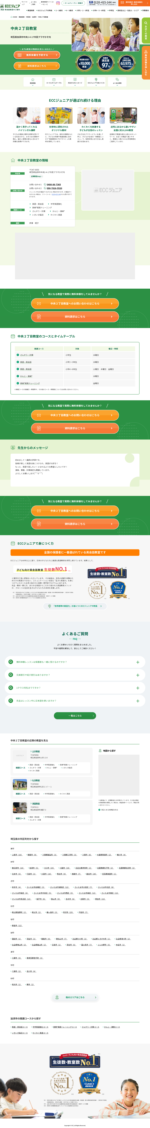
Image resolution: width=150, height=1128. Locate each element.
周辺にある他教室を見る (109, 810)
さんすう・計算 (39, 211)
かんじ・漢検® (59, 211)
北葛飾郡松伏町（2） (127, 868)
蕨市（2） (31, 984)
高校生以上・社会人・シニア (128, 10)
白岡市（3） (85, 899)
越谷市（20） (91, 874)
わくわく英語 (57, 214)
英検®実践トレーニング (43, 207)
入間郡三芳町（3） (69, 854)
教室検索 (31, 10)
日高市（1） (57, 945)
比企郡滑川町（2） (123, 939)
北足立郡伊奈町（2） (83, 868)
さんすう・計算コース (90, 1027)
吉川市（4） (31, 971)
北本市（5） (17, 874)
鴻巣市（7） (76, 874)
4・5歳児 (69, 10)
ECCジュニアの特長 (45, 10)
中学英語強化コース (40, 1027)
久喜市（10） (46, 874)
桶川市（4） (122, 854)
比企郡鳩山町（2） (19, 945)
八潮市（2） (17, 971)
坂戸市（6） (41, 899)
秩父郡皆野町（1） (19, 912)
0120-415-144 (56, 194)
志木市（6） (70, 899)
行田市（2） (31, 874)
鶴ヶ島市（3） (52, 912)
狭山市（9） (56, 899)
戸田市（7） (83, 912)
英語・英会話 (38, 203)
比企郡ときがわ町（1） (101, 939)
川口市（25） (49, 868)
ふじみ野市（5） (104, 945)
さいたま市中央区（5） (43, 893)
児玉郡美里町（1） (109, 874)
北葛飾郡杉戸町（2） (105, 868)
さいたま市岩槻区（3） (36, 887)
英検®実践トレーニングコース (65, 1027)
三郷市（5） (17, 958)
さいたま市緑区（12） (87, 893)
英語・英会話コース (20, 1027)
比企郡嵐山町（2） (39, 945)
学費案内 (145, 10)
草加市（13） (100, 899)
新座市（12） (17, 925)
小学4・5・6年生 (99, 10)
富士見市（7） (87, 945)
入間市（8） (87, 854)
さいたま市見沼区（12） (21, 899)
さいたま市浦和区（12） (59, 887)
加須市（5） (34, 868)
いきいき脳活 (38, 214)
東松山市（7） (62, 939)
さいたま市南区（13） (110, 893)
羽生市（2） (31, 939)
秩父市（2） (37, 912)
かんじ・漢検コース (112, 1027)
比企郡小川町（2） (79, 939)
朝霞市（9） (32, 854)
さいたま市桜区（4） (20, 893)
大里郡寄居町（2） (104, 854)
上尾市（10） (17, 854)
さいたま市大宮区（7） (83, 887)
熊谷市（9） (62, 874)
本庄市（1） (121, 945)
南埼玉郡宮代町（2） (35, 958)
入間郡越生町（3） (49, 854)
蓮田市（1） (17, 939)
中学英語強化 (57, 203)
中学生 (111, 10)
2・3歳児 (59, 10)
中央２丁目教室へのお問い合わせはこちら (75, 303)
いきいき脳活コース (20, 1033)
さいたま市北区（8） (106, 887)
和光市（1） (17, 984)
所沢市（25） (68, 912)
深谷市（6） (71, 945)
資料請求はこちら (75, 316)
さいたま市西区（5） (65, 893)
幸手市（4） (17, 887)
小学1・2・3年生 (82, 10)
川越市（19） (65, 868)
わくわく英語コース (40, 1033)
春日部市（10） (18, 868)
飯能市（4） (46, 939)
